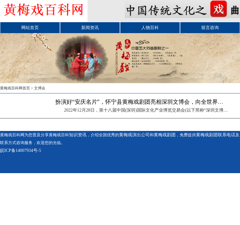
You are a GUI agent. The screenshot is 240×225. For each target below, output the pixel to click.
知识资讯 (78, 134)
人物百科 (150, 27)
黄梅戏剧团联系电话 (215, 134)
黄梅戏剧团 (165, 134)
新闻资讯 (90, 27)
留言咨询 (210, 27)
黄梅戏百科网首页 (15, 88)
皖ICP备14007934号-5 (20, 150)
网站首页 (30, 27)
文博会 (39, 88)
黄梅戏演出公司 (134, 134)
